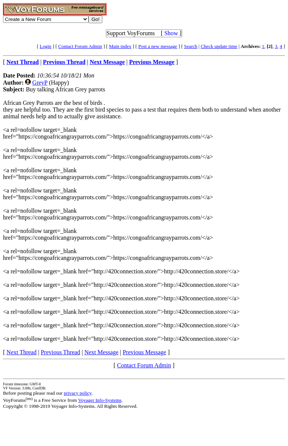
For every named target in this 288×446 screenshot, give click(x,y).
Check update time (219, 46)
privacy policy (78, 393)
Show (171, 33)
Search (190, 46)
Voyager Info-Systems (100, 400)
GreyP (39, 82)
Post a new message (157, 46)
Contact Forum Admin (80, 46)
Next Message (101, 352)
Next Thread (21, 352)
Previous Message (144, 352)
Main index (120, 46)
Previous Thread (60, 352)
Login (45, 46)
